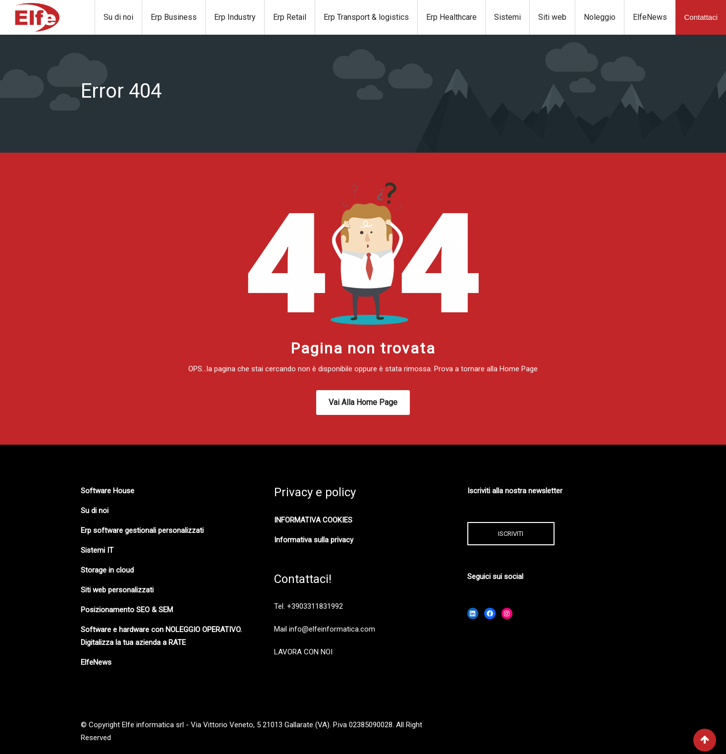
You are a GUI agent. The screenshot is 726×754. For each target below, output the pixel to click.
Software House (107, 490)
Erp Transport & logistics (366, 17)
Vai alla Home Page (363, 402)
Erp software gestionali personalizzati (142, 530)
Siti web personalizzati (117, 589)
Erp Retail (289, 17)
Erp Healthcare (451, 17)
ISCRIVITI (510, 533)
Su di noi (118, 17)
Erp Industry (235, 17)
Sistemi (507, 17)
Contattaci (701, 17)
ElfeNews (650, 17)
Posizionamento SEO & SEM (127, 609)
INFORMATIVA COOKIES (313, 520)
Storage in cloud (107, 570)
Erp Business (174, 17)
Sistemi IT (97, 550)
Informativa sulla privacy (313, 539)
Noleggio (599, 17)
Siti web (552, 17)
